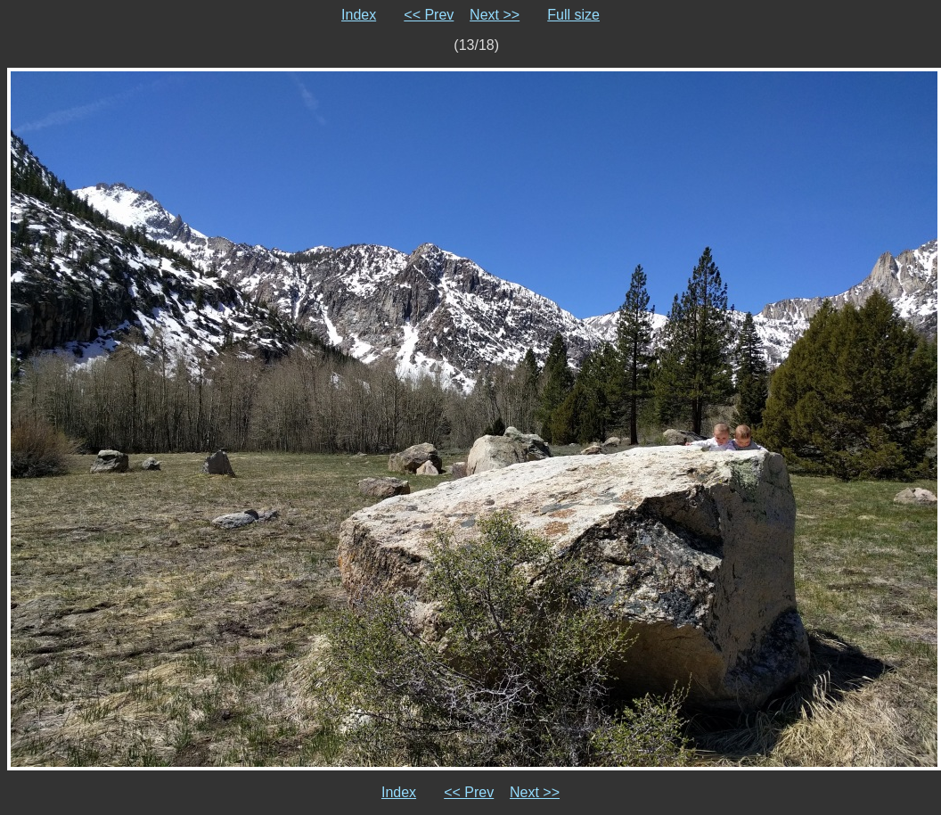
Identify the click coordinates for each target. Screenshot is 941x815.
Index (358, 14)
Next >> (495, 14)
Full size (573, 14)
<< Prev (429, 14)
